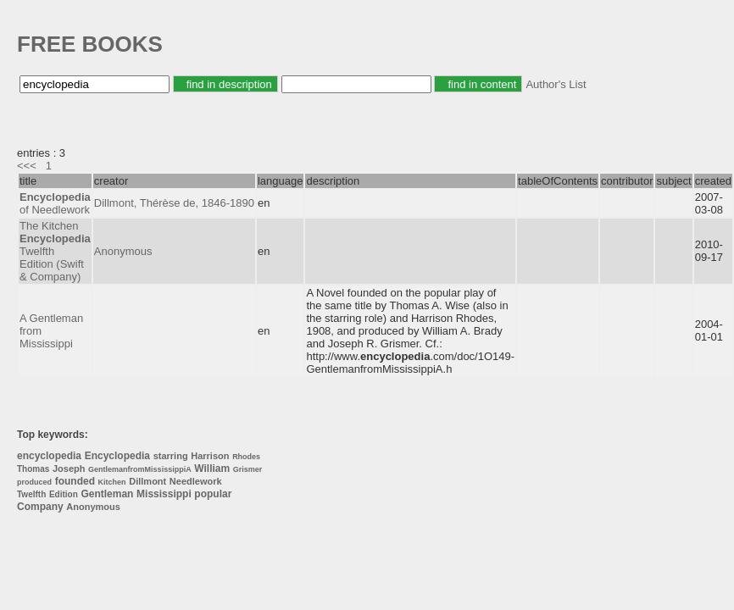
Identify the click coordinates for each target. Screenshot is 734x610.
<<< (26, 165)
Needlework (196, 481)
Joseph (69, 468)
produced (34, 482)
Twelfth (31, 494)
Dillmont (147, 481)
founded (75, 481)
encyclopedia (49, 456)
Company (40, 507)
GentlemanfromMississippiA (140, 469)
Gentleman (107, 494)
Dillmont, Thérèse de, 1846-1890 (174, 203)
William (212, 468)
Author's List (555, 84)
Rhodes (246, 456)
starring (170, 456)
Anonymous (123, 251)
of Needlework (55, 203)
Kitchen (112, 482)
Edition (63, 494)
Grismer (248, 469)
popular (212, 494)
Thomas (33, 469)
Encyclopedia (117, 456)
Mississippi (164, 494)
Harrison (210, 456)
